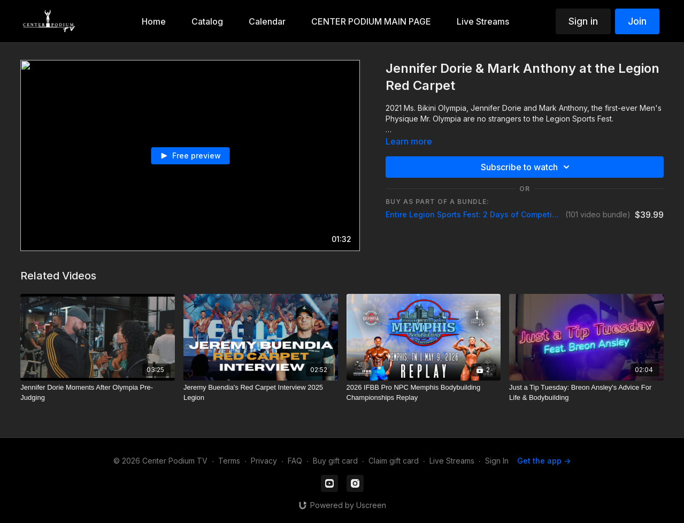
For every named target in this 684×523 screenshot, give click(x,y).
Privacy (264, 460)
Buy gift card (335, 460)
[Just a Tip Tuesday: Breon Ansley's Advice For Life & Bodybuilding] (586, 392)
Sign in (583, 21)
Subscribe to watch (527, 167)
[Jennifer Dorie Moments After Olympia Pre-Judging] (97, 392)
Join (637, 21)
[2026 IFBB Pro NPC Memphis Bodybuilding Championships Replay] (424, 392)
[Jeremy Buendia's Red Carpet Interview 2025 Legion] (260, 392)
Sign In (497, 460)
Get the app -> (544, 460)
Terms (229, 460)
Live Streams (451, 460)
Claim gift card (393, 460)
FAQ (295, 460)
